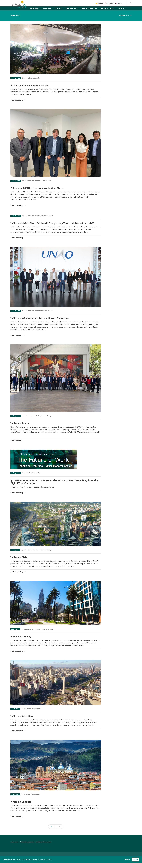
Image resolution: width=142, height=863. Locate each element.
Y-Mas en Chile (18, 557)
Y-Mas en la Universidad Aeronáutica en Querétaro (39, 318)
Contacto (39, 842)
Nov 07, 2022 (15, 416)
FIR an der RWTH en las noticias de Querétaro (36, 188)
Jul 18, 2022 (15, 550)
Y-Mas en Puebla (19, 423)
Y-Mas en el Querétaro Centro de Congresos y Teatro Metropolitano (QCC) (52, 223)
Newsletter (47, 842)
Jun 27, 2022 (15, 708)
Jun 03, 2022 (15, 794)
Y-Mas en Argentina (21, 716)
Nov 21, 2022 (15, 78)
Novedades (36, 78)
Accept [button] (135, 859)
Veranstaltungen (47, 216)
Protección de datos (27, 842)
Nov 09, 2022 (15, 310)
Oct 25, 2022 (15, 473)
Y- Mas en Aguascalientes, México (29, 85)
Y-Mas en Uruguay (20, 636)
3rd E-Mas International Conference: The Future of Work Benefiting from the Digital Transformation (54, 482)
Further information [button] (44, 859)
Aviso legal (14, 842)
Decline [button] (127, 859)
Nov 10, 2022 (15, 216)
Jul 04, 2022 (15, 629)
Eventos (28, 78)
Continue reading (16, 100)
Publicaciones (46, 180)
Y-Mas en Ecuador (20, 801)
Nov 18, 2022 (15, 180)
